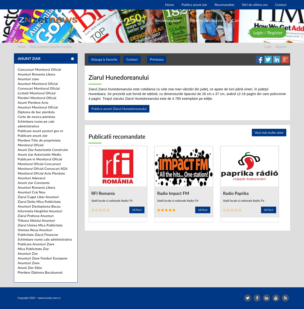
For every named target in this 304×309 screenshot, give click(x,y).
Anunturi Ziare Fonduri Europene (43, 258)
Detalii (137, 209)
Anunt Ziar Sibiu (30, 268)
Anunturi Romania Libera (36, 74)
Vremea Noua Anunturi (35, 230)
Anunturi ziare (28, 79)
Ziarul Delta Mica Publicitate (39, 202)
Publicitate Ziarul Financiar (38, 235)
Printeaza (156, 59)
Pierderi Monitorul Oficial (37, 98)
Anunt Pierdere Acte (33, 102)
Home (21, 47)
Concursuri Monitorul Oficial (39, 69)
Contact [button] (132, 59)
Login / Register (268, 32)
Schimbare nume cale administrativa (45, 239)
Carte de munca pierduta (36, 117)
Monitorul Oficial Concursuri (39, 164)
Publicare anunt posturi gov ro (40, 131)
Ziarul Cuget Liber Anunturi (38, 197)
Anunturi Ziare (29, 263)
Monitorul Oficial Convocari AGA (43, 169)
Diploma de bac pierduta (36, 112)
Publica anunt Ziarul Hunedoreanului (119, 109)
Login (268, 47)
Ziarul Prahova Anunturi (36, 216)
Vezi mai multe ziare (269, 132)
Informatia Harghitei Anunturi (40, 211)
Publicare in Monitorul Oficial (40, 159)
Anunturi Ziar (28, 253)
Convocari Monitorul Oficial (39, 88)
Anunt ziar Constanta (34, 183)
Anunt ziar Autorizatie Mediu (39, 154)
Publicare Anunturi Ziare (36, 244)
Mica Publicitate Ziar (33, 249)
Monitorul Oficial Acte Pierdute (41, 173)
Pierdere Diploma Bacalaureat (40, 272)
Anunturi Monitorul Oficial (38, 84)
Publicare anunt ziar (33, 136)
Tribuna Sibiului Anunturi (36, 220)
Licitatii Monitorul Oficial (36, 93)
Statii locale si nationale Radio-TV (112, 200)
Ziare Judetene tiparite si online (51, 47)
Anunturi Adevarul (31, 178)
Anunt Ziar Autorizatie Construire (43, 150)
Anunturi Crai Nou (31, 192)
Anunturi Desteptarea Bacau (39, 206)
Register (281, 47)
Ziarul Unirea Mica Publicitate (40, 225)
